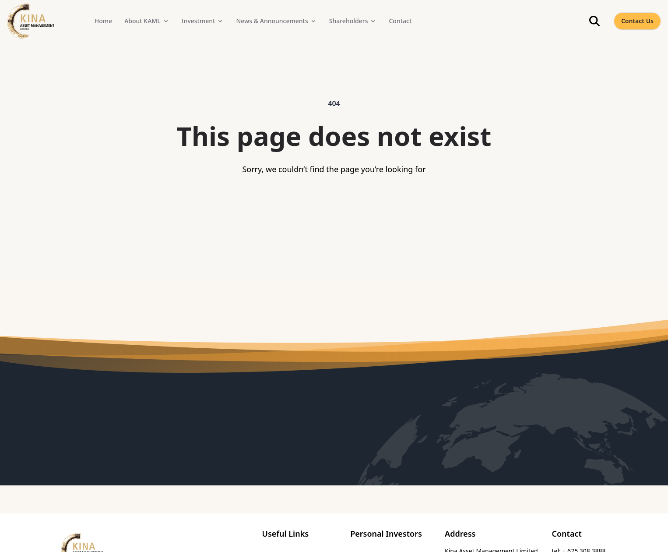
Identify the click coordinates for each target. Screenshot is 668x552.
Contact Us (637, 21)
